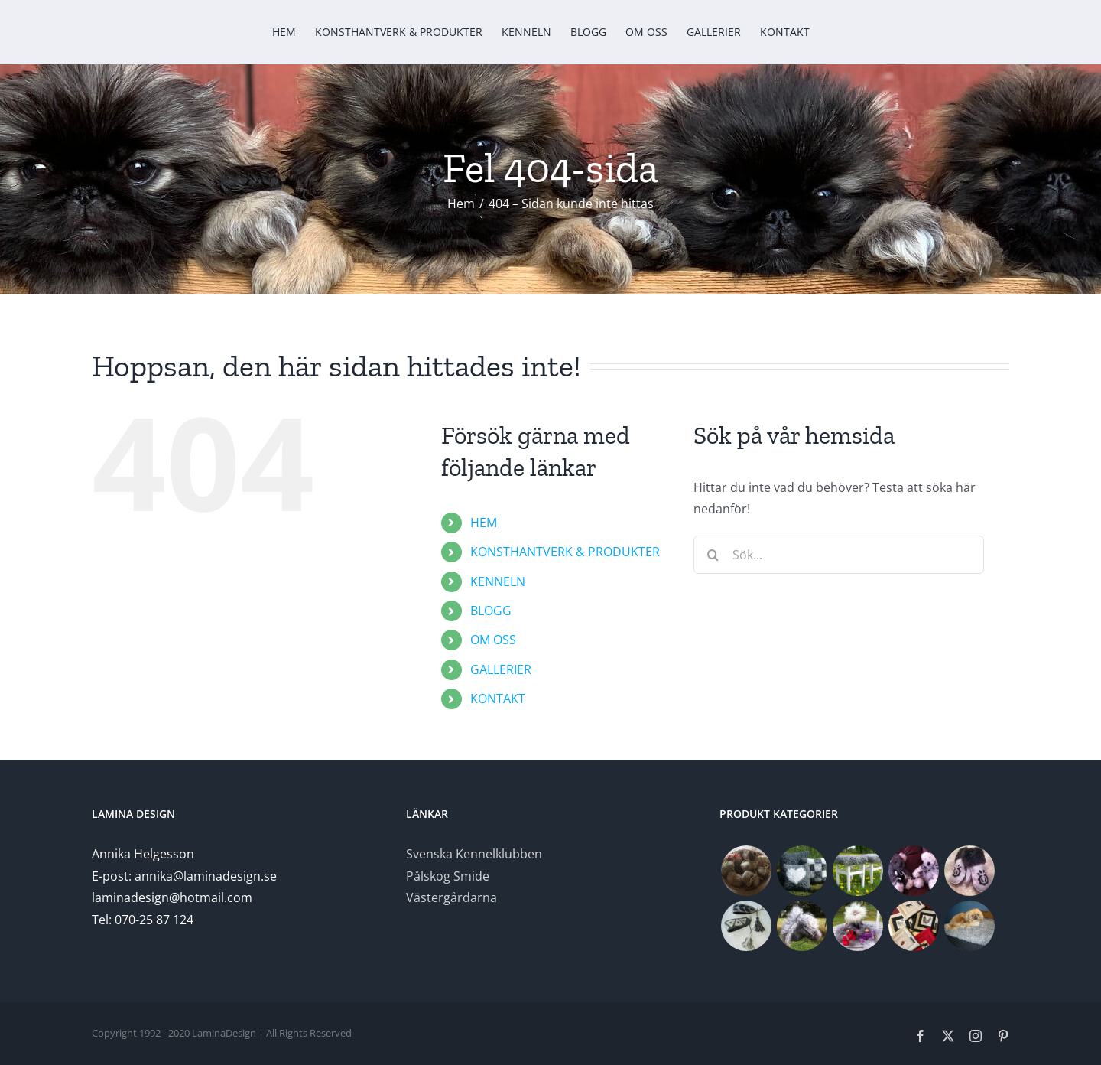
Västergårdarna (451, 897)
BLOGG (491, 610)
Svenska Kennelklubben (474, 853)
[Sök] (712, 555)
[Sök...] (838, 555)
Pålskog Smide (447, 876)
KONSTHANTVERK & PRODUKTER (565, 551)
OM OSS (493, 639)
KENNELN (497, 581)
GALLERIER (500, 669)
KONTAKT (497, 698)
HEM (483, 522)
